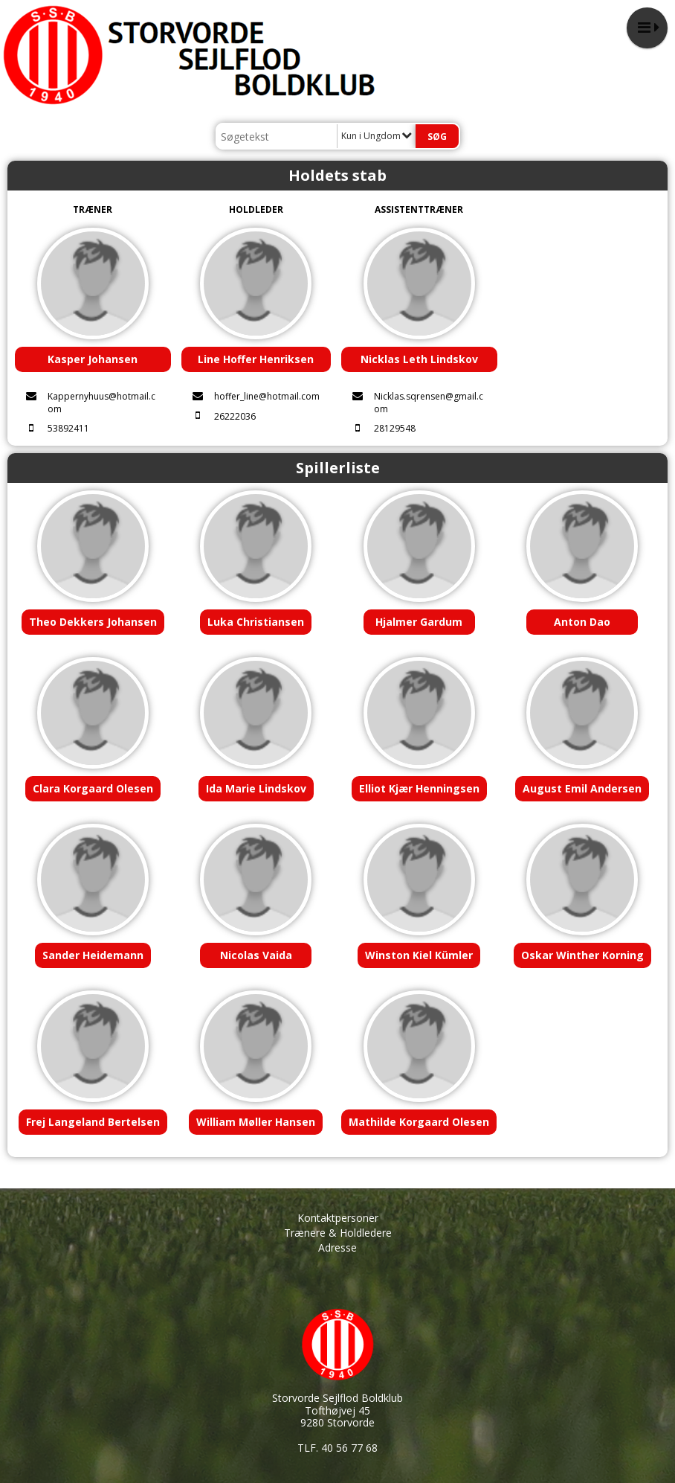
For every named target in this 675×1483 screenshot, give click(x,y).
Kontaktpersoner (337, 1218)
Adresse (337, 1247)
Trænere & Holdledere (338, 1233)
